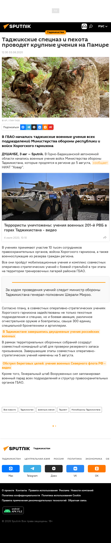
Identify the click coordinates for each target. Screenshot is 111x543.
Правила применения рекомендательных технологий (34, 500)
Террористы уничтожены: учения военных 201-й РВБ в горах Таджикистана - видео (55, 227)
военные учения (46, 409)
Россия (59, 458)
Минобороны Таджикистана (86, 409)
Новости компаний (82, 490)
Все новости (10, 409)
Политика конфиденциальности (21, 495)
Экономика (93, 458)
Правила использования (43, 490)
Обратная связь (77, 500)
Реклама (64, 490)
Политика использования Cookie (61, 495)
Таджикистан (27, 409)
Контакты (21, 490)
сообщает (100, 163)
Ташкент (63, 409)
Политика (74, 458)
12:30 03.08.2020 (12, 52)
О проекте (8, 490)
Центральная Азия (37, 458)
